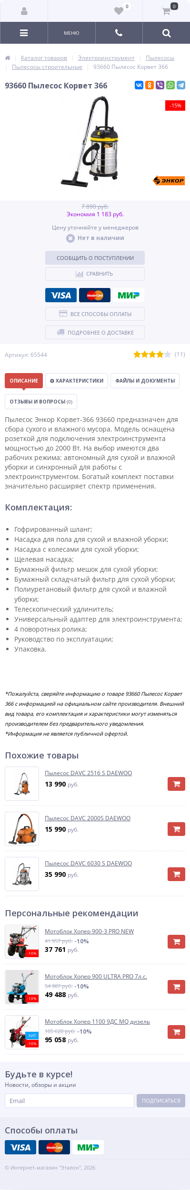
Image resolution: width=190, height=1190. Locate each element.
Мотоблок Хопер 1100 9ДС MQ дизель (97, 1022)
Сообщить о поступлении (95, 257)
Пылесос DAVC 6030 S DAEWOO (88, 863)
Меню (72, 32)
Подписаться (161, 1100)
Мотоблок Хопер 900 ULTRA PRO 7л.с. (96, 976)
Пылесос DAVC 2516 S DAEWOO (88, 773)
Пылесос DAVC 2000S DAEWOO (87, 818)
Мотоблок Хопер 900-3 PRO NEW (89, 931)
